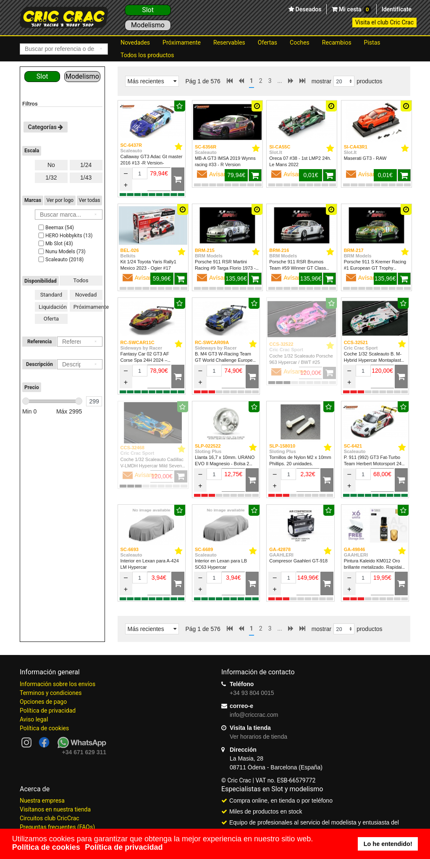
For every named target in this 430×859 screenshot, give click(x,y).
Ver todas (89, 200)
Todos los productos (147, 55)
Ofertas (267, 42)
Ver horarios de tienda (258, 736)
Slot (148, 10)
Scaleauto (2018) (60, 259)
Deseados (307, 9)
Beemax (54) (55, 228)
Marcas (32, 200)
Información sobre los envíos (57, 684)
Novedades (135, 42)
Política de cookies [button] (46, 847)
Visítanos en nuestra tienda (55, 809)
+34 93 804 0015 (252, 692)
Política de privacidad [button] (124, 847)
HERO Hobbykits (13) (64, 236)
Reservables (229, 42)
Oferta (51, 318)
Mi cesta (354, 9)
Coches (299, 42)
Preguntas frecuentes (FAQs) (57, 827)
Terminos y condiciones (50, 692)
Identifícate (397, 9)
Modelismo (148, 25)
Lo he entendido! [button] (388, 843)
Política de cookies (44, 728)
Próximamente (182, 42)
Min (29, 411)
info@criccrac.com (254, 714)
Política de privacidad (48, 710)
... (280, 80)
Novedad (86, 295)
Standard (51, 295)
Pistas (372, 42)
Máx (69, 411)
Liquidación (53, 307)
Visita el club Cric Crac (384, 22)
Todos (81, 280)
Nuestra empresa (42, 800)
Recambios (336, 42)
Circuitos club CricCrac (49, 818)
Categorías (45, 127)
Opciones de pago (43, 701)
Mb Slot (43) (55, 244)
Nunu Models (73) (61, 252)
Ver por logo (59, 200)
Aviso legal (34, 719)
